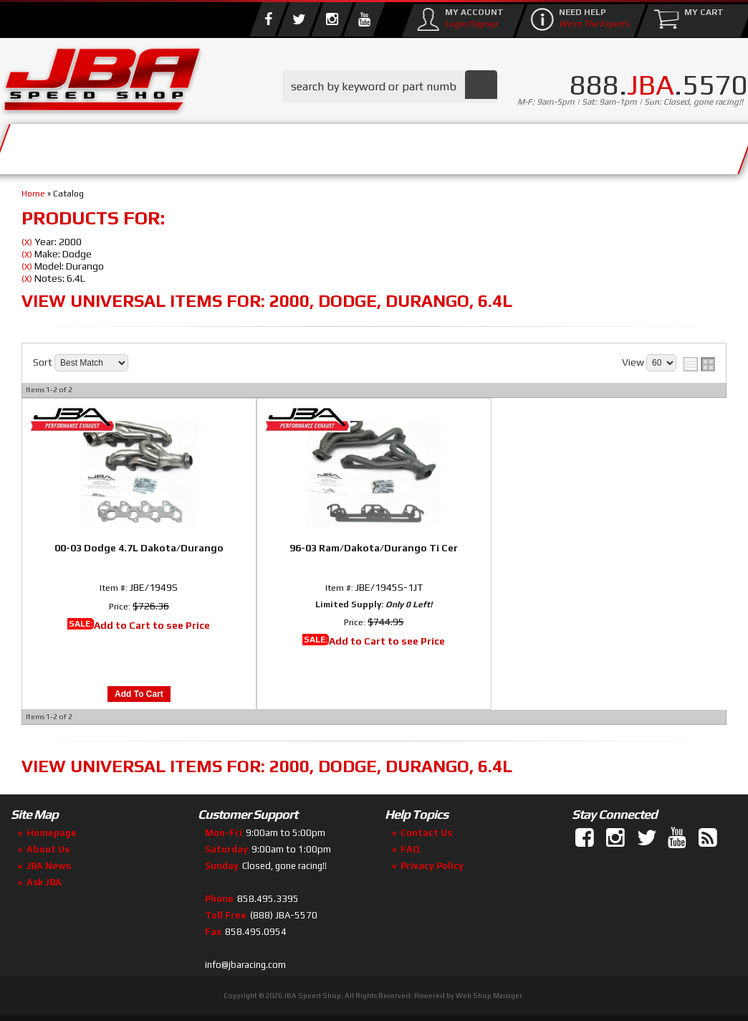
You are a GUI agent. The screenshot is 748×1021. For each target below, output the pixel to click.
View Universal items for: (266, 300)
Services (61, 145)
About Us (156, 145)
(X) (26, 242)
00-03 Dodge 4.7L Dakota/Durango (139, 548)
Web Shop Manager (489, 995)
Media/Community (415, 145)
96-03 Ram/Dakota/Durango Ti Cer (373, 548)
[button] (389, 86)
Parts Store (266, 145)
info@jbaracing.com (245, 964)
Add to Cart (139, 694)
